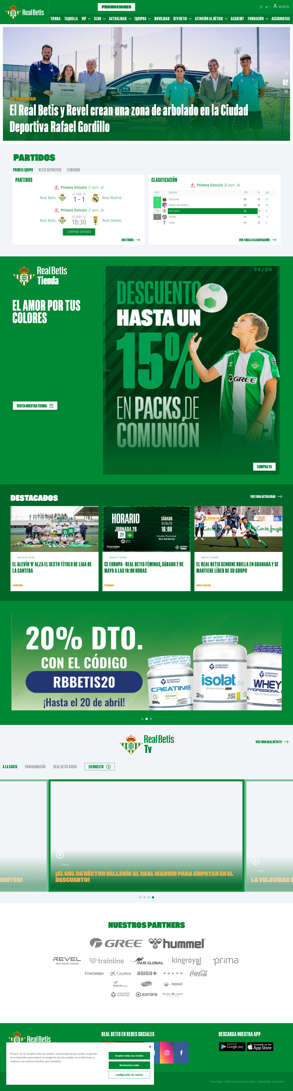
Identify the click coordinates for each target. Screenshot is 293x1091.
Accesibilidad (265, 1081)
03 (286, 91)
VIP (86, 18)
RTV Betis (182, 18)
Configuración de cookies (129, 1074)
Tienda (56, 18)
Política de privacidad (236, 1081)
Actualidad (120, 18)
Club (99, 18)
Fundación (258, 18)
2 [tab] (147, 719)
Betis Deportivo (50, 170)
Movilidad (162, 18)
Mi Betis (281, 7)
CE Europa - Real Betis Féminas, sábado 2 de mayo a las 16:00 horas (144, 567)
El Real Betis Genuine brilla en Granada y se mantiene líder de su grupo (237, 567)
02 (286, 84)
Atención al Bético (211, 18)
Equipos (142, 18)
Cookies (252, 1081)
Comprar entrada (79, 232)
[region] (80, 1063)
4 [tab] (153, 897)
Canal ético (279, 1081)
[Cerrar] (150, 1047)
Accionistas (281, 18)
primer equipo (23, 170)
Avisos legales (216, 1081)
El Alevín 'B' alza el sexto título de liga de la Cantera (52, 567)
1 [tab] (142, 719)
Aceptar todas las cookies (129, 1055)
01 (285, 75)
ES (261, 7)
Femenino (73, 170)
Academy (237, 18)
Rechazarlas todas (129, 1065)
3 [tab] (151, 719)
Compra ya (264, 467)
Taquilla (71, 18)
